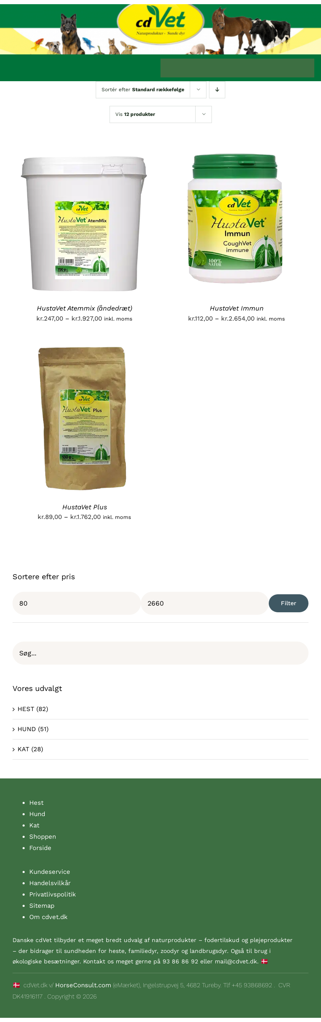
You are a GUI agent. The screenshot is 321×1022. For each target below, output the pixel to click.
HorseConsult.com (83, 985)
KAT (23, 749)
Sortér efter (143, 89)
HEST (26, 709)
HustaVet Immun (237, 308)
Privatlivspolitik (52, 894)
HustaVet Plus (84, 507)
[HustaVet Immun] (236, 153)
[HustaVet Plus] (84, 351)
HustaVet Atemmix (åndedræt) (84, 308)
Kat (34, 825)
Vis (135, 114)
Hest (36, 802)
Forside (40, 848)
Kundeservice (49, 872)
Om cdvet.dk (48, 917)
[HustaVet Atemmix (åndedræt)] (84, 153)
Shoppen (42, 836)
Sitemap (41, 905)
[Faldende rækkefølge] (217, 89)
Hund (37, 814)
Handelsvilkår (50, 883)
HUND (27, 729)
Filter (288, 603)
